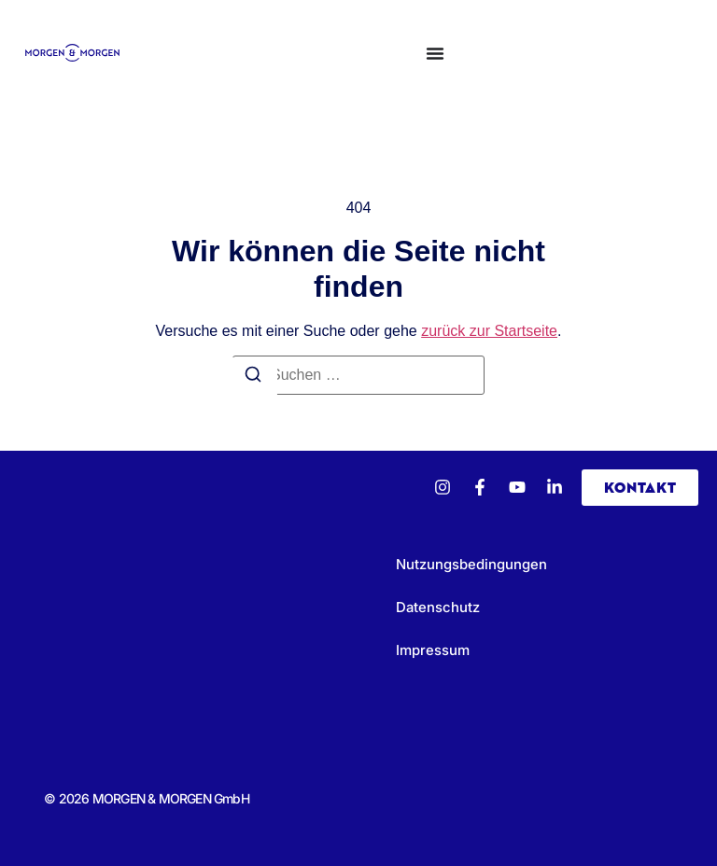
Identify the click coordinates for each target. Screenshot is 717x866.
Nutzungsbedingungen (471, 564)
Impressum (433, 650)
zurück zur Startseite (489, 331)
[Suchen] (253, 377)
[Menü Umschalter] (435, 53)
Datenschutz (438, 607)
